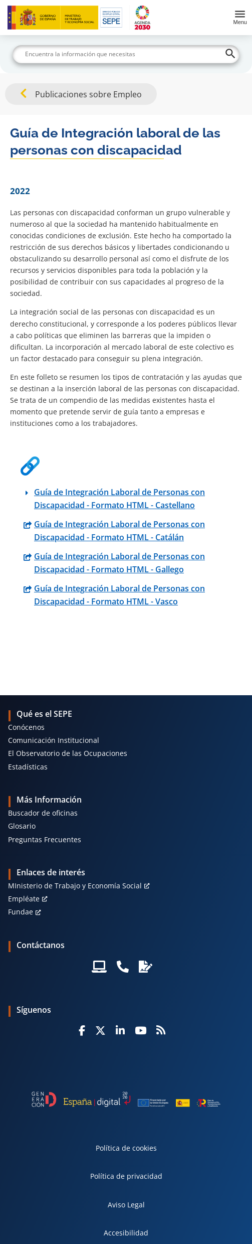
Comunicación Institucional (53, 740)
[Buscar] (126, 54)
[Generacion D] (125, 1099)
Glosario (22, 826)
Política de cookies (126, 1148)
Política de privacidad (126, 1176)
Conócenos (26, 727)
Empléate (24, 898)
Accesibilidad (126, 1232)
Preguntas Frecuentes (44, 839)
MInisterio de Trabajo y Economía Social (75, 885)
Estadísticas (28, 766)
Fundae (20, 911)
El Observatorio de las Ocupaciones (67, 753)
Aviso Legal (126, 1204)
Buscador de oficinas (43, 813)
